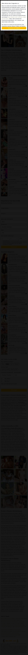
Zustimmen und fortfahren (14, 28)
